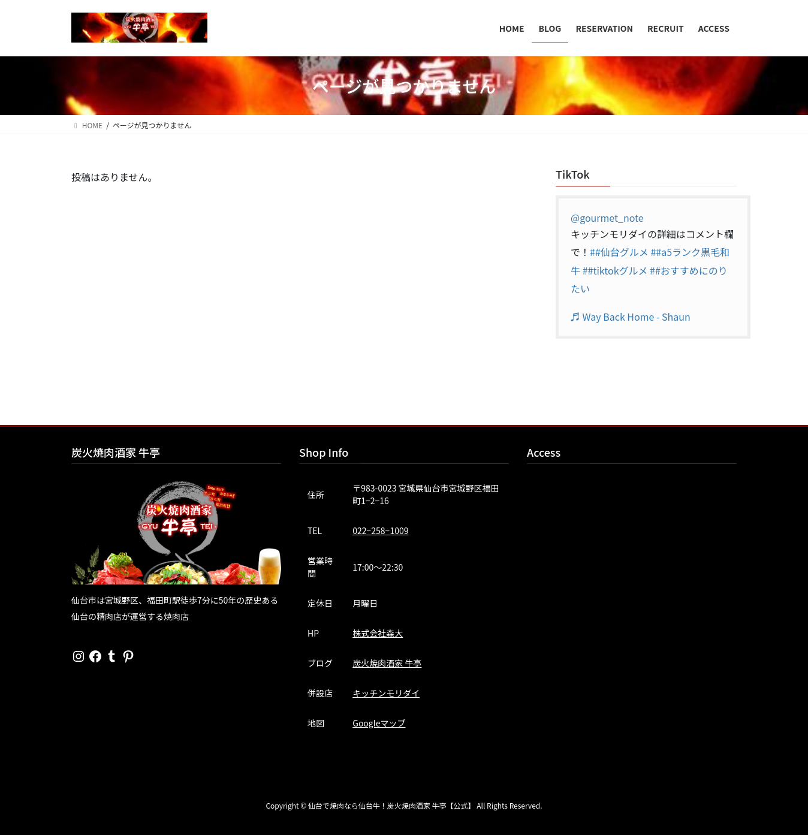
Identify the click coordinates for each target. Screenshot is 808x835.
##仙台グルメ (619, 252)
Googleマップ (378, 723)
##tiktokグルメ (615, 270)
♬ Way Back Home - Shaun (631, 316)
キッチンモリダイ (386, 693)
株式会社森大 (377, 633)
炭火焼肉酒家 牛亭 (386, 663)
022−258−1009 (380, 530)
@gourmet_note (607, 217)
